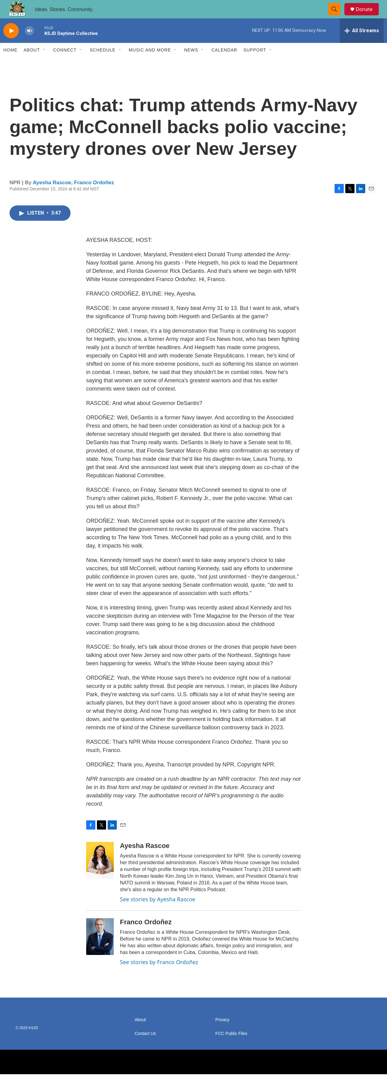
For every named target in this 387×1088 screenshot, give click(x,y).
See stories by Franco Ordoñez (159, 975)
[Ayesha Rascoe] (100, 874)
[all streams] (362, 44)
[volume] (29, 45)
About (32, 63)
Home (10, 63)
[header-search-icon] (337, 16)
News (191, 63)
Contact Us (145, 1047)
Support (254, 63)
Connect (64, 63)
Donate (367, 16)
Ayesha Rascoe (52, 196)
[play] (11, 44)
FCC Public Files (231, 1047)
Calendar (224, 63)
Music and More (150, 63)
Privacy (222, 1033)
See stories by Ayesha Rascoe (157, 913)
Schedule (102, 63)
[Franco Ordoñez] (100, 950)
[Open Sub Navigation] (44, 63)
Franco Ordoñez (94, 196)
